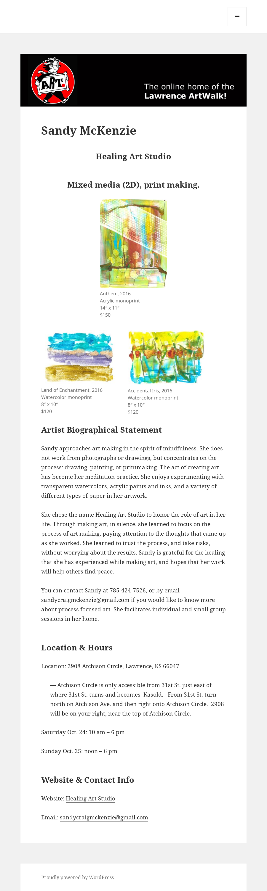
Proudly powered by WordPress (77, 877)
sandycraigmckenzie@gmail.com (85, 600)
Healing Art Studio (90, 798)
